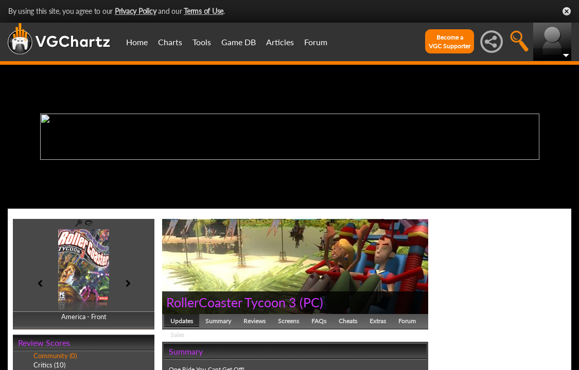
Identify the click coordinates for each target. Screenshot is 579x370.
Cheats (348, 321)
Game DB (238, 42)
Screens (288, 321)
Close (567, 11)
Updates (181, 321)
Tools (201, 42)
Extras (378, 321)
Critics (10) (49, 365)
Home (137, 42)
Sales (177, 335)
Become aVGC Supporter (449, 41)
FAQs (318, 321)
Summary (218, 321)
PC (311, 302)
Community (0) (55, 355)
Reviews (254, 321)
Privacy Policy (135, 11)
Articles (280, 42)
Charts (170, 42)
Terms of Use (203, 11)
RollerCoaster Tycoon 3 (231, 302)
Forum (315, 42)
